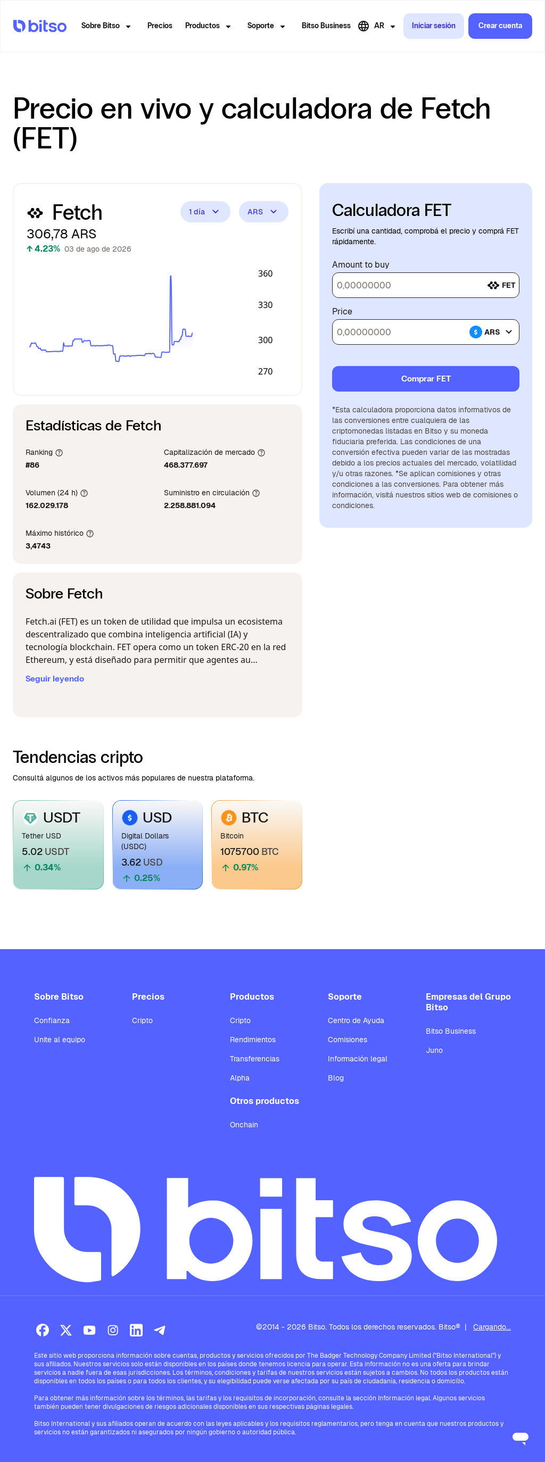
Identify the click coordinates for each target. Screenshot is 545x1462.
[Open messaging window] (520, 1437)
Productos (210, 26)
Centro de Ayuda (356, 1020)
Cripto (142, 1020)
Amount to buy (361, 265)
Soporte (268, 26)
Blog (336, 1078)
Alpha (240, 1078)
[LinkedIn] (136, 1330)
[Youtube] (89, 1330)
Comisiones (347, 1039)
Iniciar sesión (434, 25)
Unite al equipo (59, 1039)
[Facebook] (42, 1330)
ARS (263, 211)
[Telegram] (159, 1330)
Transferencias (254, 1059)
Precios (159, 25)
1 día (205, 211)
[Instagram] (112, 1330)
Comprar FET (426, 378)
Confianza (52, 1020)
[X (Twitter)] (66, 1330)
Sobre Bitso (108, 26)
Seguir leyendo (55, 679)
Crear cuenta (500, 25)
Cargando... (492, 1327)
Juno (434, 1050)
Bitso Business (326, 25)
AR (378, 26)
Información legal (357, 1059)
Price (342, 311)
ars (492, 332)
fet (501, 285)
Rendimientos (253, 1039)
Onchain (244, 1124)
